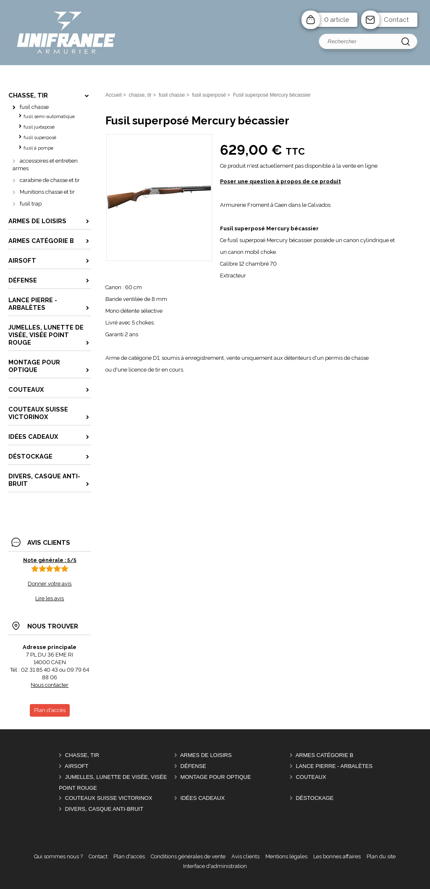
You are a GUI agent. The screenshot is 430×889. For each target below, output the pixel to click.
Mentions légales (286, 856)
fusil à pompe (38, 148)
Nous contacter (49, 685)
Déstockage (314, 798)
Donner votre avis (49, 583)
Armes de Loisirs (206, 755)
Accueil (113, 95)
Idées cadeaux (203, 798)
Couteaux (311, 777)
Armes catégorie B (325, 755)
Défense (193, 766)
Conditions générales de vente (188, 856)
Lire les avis (49, 598)
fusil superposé (40, 137)
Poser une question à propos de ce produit (280, 181)
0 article (336, 20)
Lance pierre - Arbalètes (334, 766)
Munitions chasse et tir (47, 192)
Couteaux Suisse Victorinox (108, 798)
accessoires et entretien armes (45, 164)
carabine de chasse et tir (50, 180)
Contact (396, 20)
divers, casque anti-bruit (104, 809)
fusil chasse (34, 107)
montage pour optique (216, 777)
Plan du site (381, 856)
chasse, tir (82, 755)
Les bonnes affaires (337, 856)
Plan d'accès (129, 856)
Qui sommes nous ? (58, 856)
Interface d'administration (215, 866)
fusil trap (31, 203)
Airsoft (76, 766)
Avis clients (245, 856)
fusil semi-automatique (49, 116)
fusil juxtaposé (39, 127)
